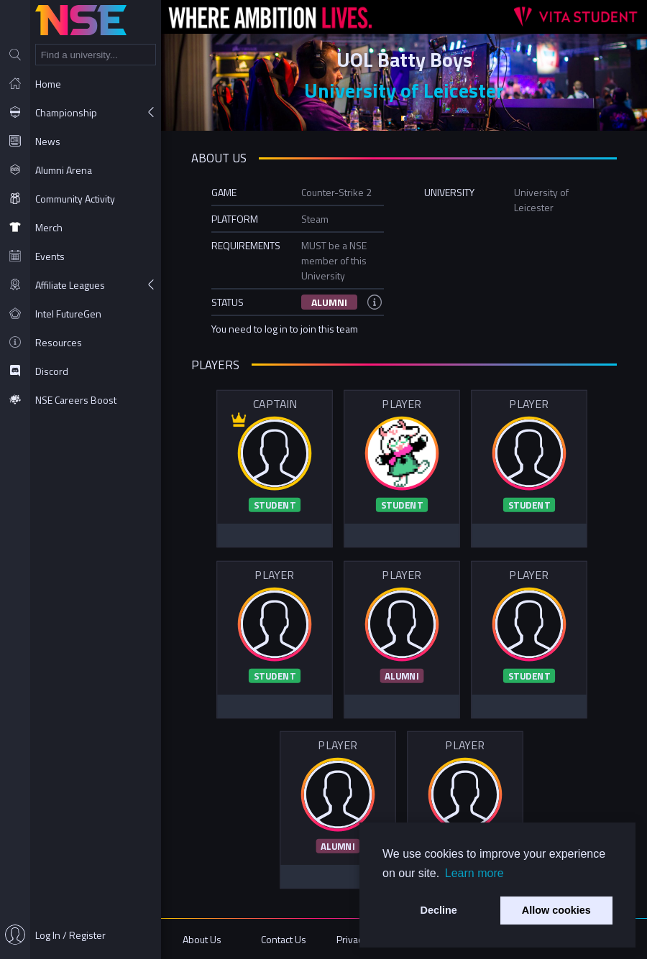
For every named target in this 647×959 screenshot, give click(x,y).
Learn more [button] (474, 873)
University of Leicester (404, 90)
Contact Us (283, 939)
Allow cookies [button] (556, 910)
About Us (202, 939)
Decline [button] (439, 910)
